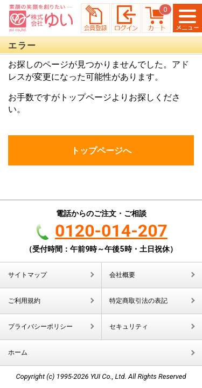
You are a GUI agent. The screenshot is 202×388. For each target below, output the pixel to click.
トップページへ (101, 151)
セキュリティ (128, 326)
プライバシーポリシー (40, 326)
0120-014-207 (111, 230)
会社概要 (122, 275)
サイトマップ (27, 275)
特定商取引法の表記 (138, 300)
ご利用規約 (24, 300)
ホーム (17, 352)
